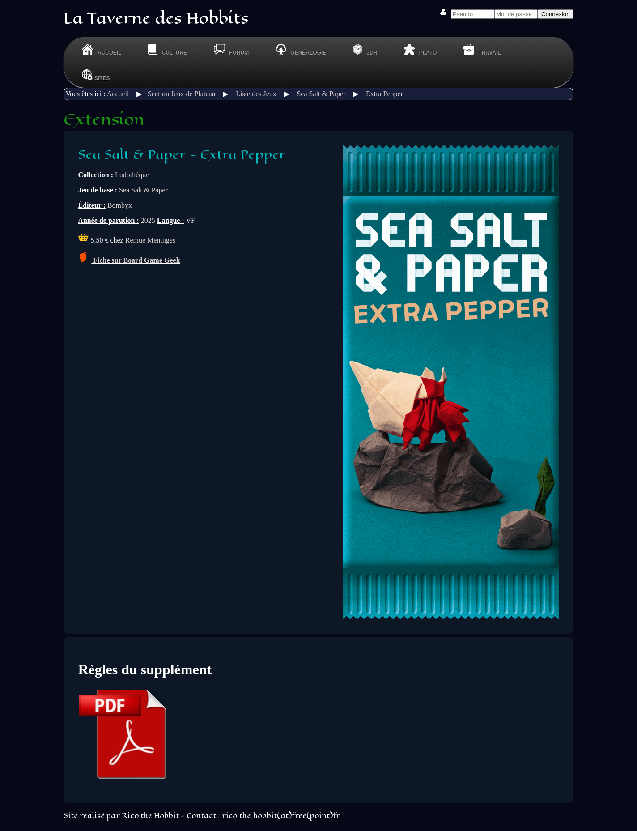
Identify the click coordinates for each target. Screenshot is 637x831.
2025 (148, 220)
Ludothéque (132, 175)
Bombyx (119, 205)
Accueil (118, 94)
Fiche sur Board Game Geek (129, 260)
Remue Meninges (150, 240)
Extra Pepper (384, 94)
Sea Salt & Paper (321, 94)
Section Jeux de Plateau (182, 94)
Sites (96, 75)
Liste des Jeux (256, 94)
